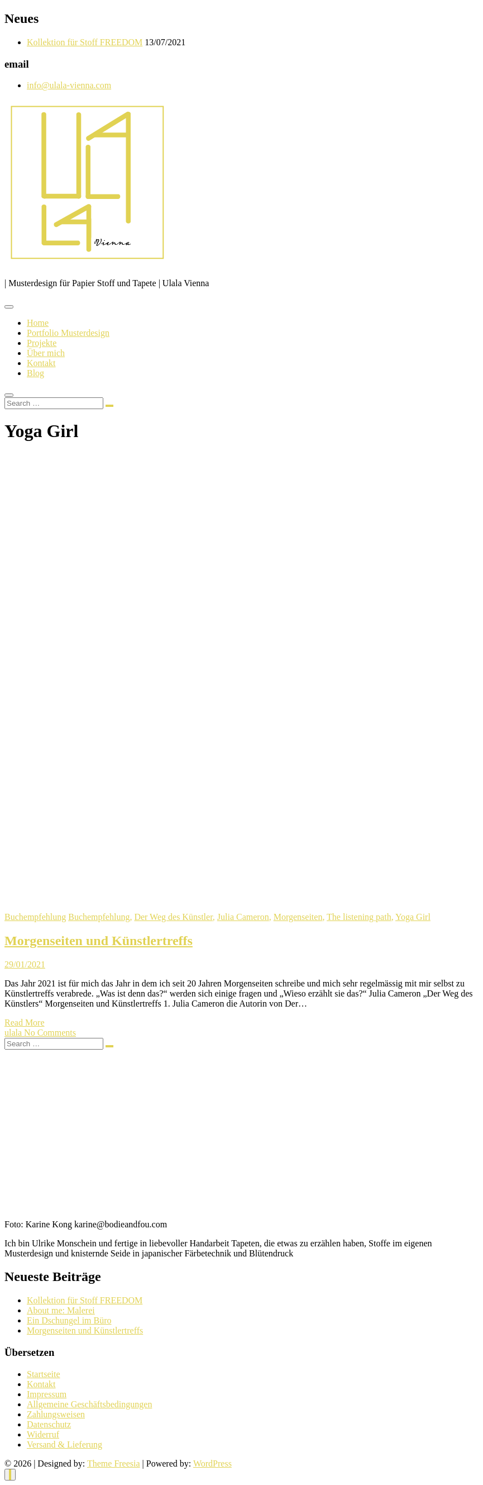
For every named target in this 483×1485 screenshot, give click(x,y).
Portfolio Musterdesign (68, 333)
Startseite (43, 1374)
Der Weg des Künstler (173, 917)
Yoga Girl (413, 917)
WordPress (212, 1463)
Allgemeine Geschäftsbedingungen (89, 1404)
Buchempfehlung (35, 917)
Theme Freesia (113, 1463)
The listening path (359, 917)
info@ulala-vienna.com (69, 85)
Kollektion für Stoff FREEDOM (84, 42)
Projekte (41, 343)
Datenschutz (49, 1424)
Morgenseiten (298, 917)
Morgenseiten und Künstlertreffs (98, 940)
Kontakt (41, 363)
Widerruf (43, 1434)
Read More (24, 1022)
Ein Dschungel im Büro (69, 1320)
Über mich (46, 353)
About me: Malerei (61, 1310)
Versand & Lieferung (64, 1444)
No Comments (50, 1032)
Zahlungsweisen (56, 1414)
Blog (35, 373)
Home (38, 323)
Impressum (46, 1394)
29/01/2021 (24, 964)
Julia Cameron (243, 917)
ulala (14, 1032)
